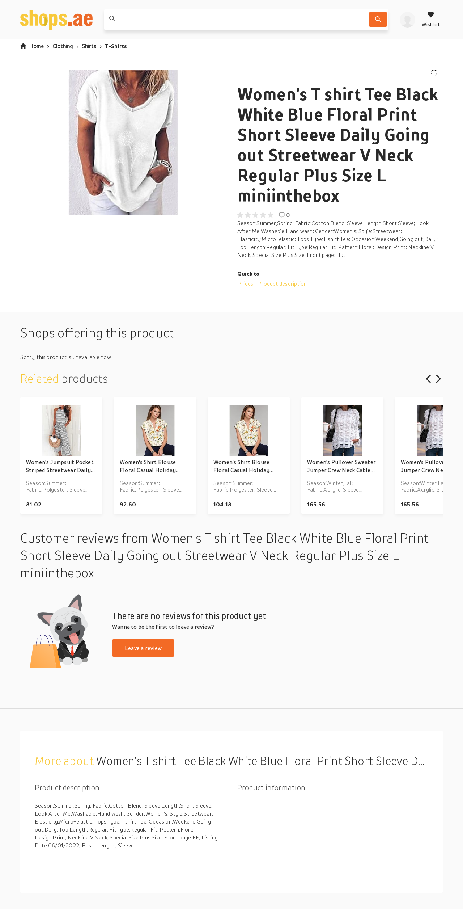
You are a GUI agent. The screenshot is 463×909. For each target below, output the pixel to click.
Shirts (89, 46)
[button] (123, 142)
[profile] (407, 19)
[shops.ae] (56, 19)
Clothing (62, 46)
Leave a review (143, 648)
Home (32, 46)
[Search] (378, 19)
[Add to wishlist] (434, 74)
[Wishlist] (431, 19)
